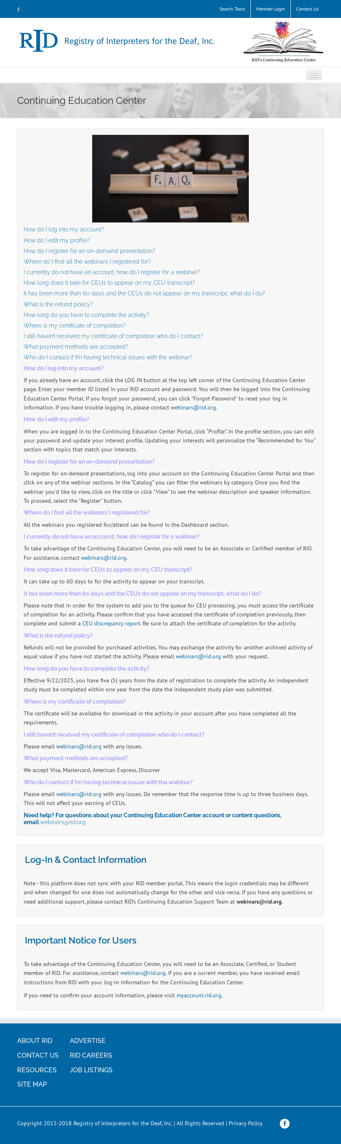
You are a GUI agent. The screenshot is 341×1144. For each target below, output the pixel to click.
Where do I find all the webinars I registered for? (88, 261)
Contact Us (307, 9)
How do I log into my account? (64, 229)
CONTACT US (38, 1055)
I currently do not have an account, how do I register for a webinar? (112, 272)
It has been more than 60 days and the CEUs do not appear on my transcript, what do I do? (144, 293)
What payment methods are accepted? (76, 346)
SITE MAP (32, 1084)
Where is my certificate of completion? (75, 325)
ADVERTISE (88, 1041)
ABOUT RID (34, 1041)
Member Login (270, 9)
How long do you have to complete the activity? (86, 315)
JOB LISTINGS (91, 1070)
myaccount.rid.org (199, 995)
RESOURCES (37, 1070)
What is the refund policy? (58, 304)
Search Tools (232, 9)
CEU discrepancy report (111, 623)
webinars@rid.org (193, 407)
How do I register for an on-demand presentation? (90, 251)
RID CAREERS (91, 1055)
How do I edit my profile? (57, 240)
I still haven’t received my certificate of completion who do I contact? (113, 336)
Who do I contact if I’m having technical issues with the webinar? (108, 357)
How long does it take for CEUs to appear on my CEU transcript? (109, 282)
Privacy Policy (246, 1123)
